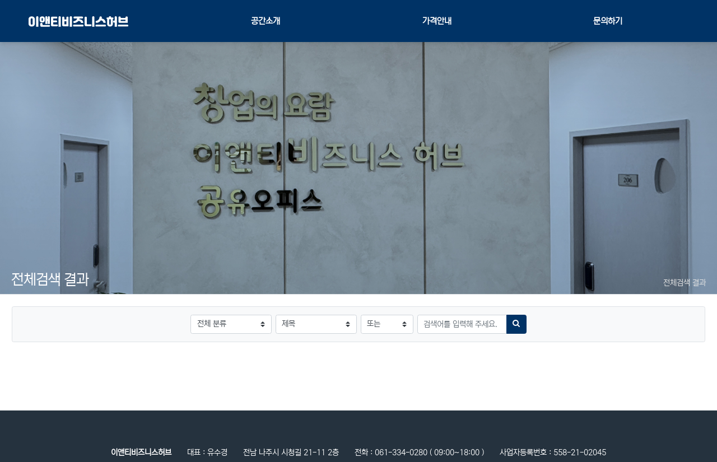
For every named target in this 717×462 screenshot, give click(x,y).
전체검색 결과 (684, 282)
